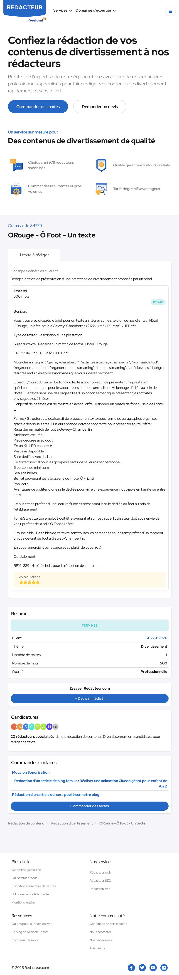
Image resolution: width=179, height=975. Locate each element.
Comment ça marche (26, 870)
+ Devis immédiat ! (89, 698)
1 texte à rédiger (34, 254)
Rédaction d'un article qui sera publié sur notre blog (55, 794)
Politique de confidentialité (30, 894)
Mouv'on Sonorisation (30, 772)
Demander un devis (100, 106)
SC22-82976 (156, 638)
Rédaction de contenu (26, 823)
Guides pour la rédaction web (32, 924)
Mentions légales (23, 902)
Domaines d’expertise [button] (96, 10)
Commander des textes (38, 106)
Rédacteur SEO (100, 881)
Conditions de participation (108, 924)
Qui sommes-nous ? (25, 878)
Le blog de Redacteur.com (30, 932)
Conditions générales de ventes (34, 886)
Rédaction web (100, 889)
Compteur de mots (25, 940)
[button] (170, 11)
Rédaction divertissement (72, 823)
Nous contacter (100, 932)
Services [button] (62, 10)
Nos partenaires (101, 940)
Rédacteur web (100, 872)
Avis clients (97, 948)
